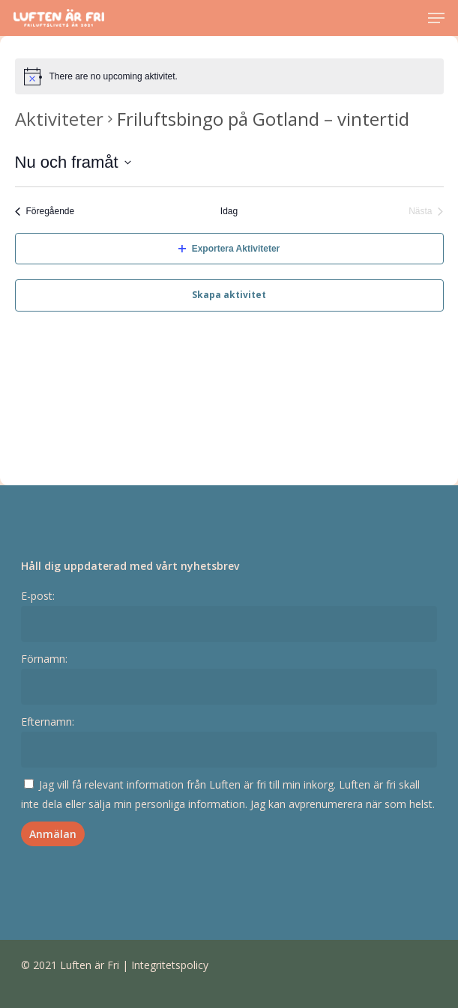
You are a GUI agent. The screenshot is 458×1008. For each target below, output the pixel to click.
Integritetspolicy (169, 965)
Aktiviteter (59, 118)
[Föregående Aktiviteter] (45, 211)
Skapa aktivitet (229, 294)
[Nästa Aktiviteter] (426, 211)
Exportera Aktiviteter (229, 248)
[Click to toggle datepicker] (73, 162)
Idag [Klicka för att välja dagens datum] (229, 211)
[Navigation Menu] (436, 17)
